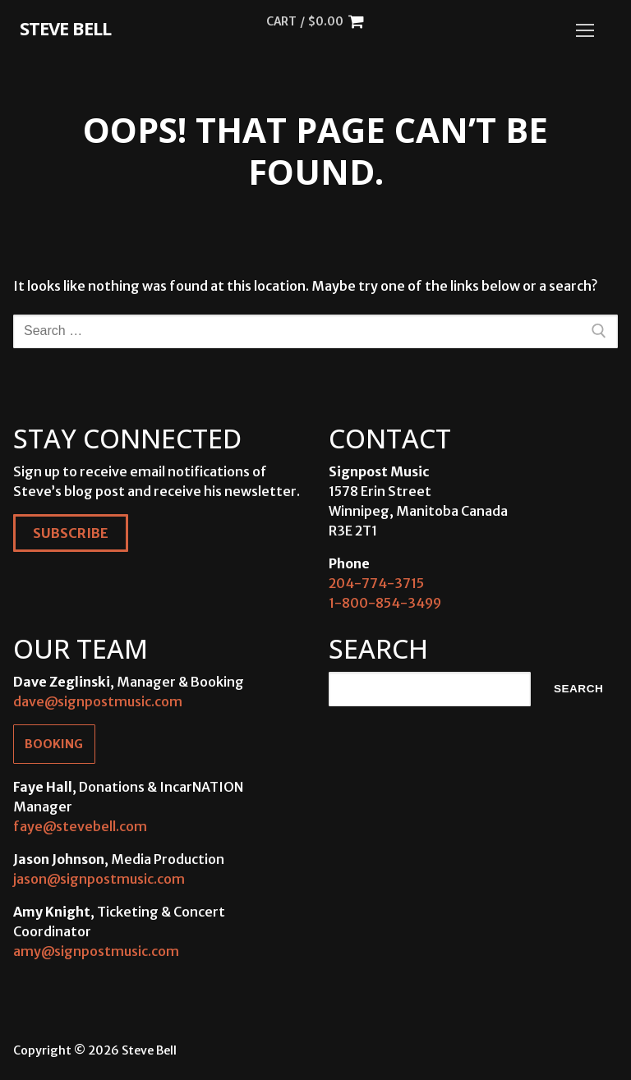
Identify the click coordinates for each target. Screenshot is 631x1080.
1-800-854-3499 (385, 603)
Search (578, 688)
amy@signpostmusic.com (96, 951)
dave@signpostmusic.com (97, 701)
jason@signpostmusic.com (99, 879)
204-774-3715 (376, 583)
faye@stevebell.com (80, 826)
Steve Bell (65, 28)
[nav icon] (585, 30)
